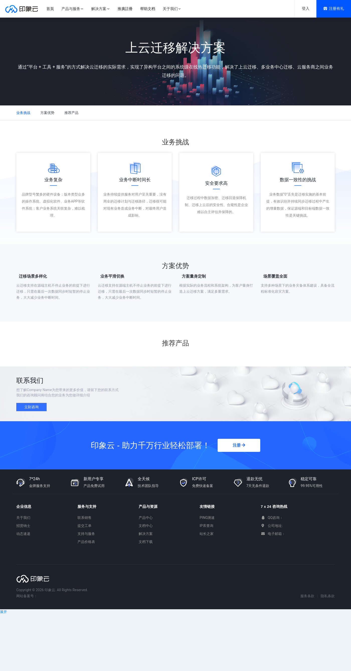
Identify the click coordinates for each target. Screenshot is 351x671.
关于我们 (23, 518)
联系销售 (84, 518)
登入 (305, 8)
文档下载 (146, 542)
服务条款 (307, 596)
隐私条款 (328, 596)
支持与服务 (86, 534)
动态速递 (23, 534)
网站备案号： (26, 596)
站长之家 (207, 534)
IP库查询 (206, 526)
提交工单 (84, 526)
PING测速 (207, 518)
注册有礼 (333, 8)
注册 (239, 445)
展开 (3, 612)
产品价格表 (86, 542)
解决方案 (146, 534)
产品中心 (146, 518)
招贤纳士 (23, 526)
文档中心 (146, 526)
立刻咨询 (31, 407)
